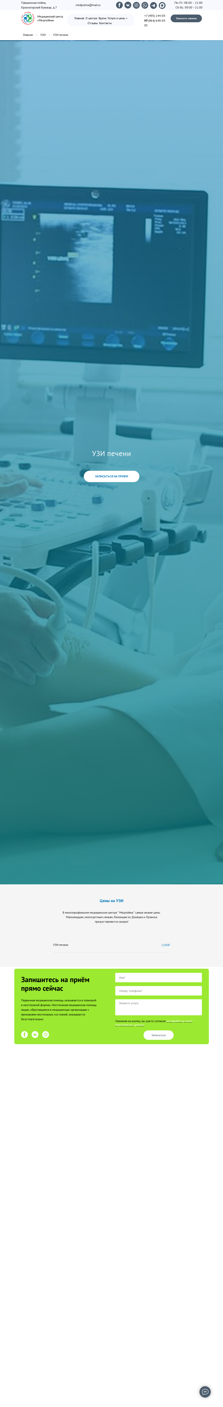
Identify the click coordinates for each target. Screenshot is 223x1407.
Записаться (158, 1035)
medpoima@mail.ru (88, 5)
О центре (91, 18)
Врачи (102, 18)
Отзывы (93, 23)
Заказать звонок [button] (186, 18)
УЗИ (43, 35)
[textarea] (158, 1007)
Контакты (105, 23)
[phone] (158, 990)
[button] (111, 476)
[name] (158, 977)
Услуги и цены (116, 18)
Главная (79, 18)
